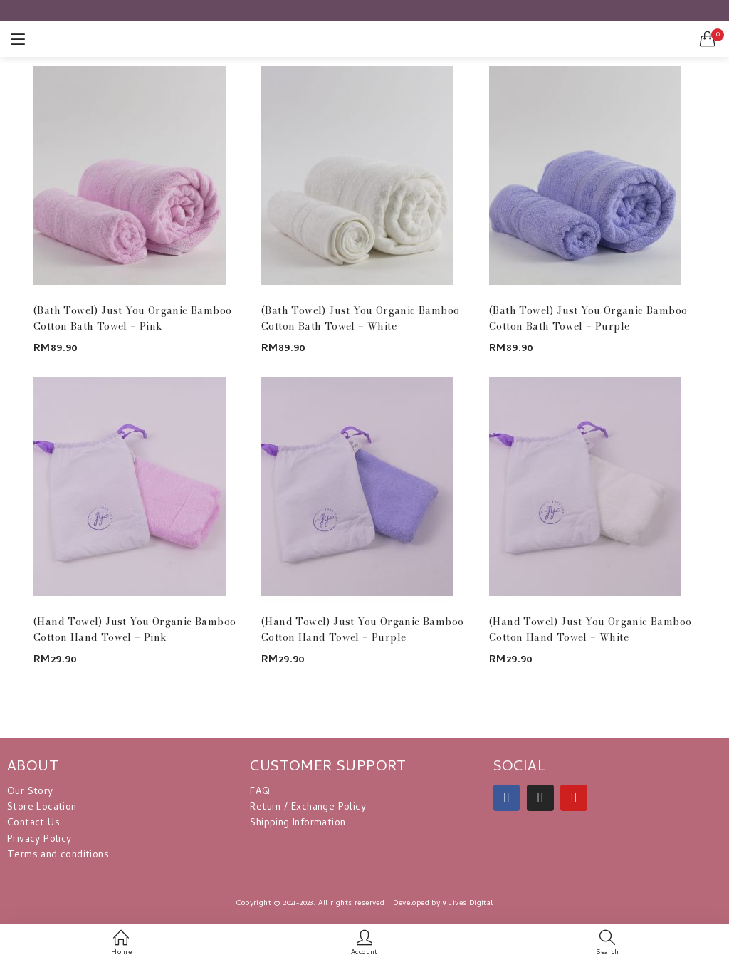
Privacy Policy (39, 840)
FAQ (260, 792)
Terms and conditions (58, 855)
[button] (707, 39)
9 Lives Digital (468, 903)
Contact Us (33, 823)
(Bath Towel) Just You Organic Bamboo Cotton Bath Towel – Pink (132, 318)
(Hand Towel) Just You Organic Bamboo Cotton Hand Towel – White (590, 629)
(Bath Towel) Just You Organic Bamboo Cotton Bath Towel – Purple (588, 318)
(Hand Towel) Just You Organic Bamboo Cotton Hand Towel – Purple (362, 629)
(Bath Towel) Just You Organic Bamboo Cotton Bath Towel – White (360, 318)
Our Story (30, 792)
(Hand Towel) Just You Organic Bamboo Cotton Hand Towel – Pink (134, 629)
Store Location (42, 808)
